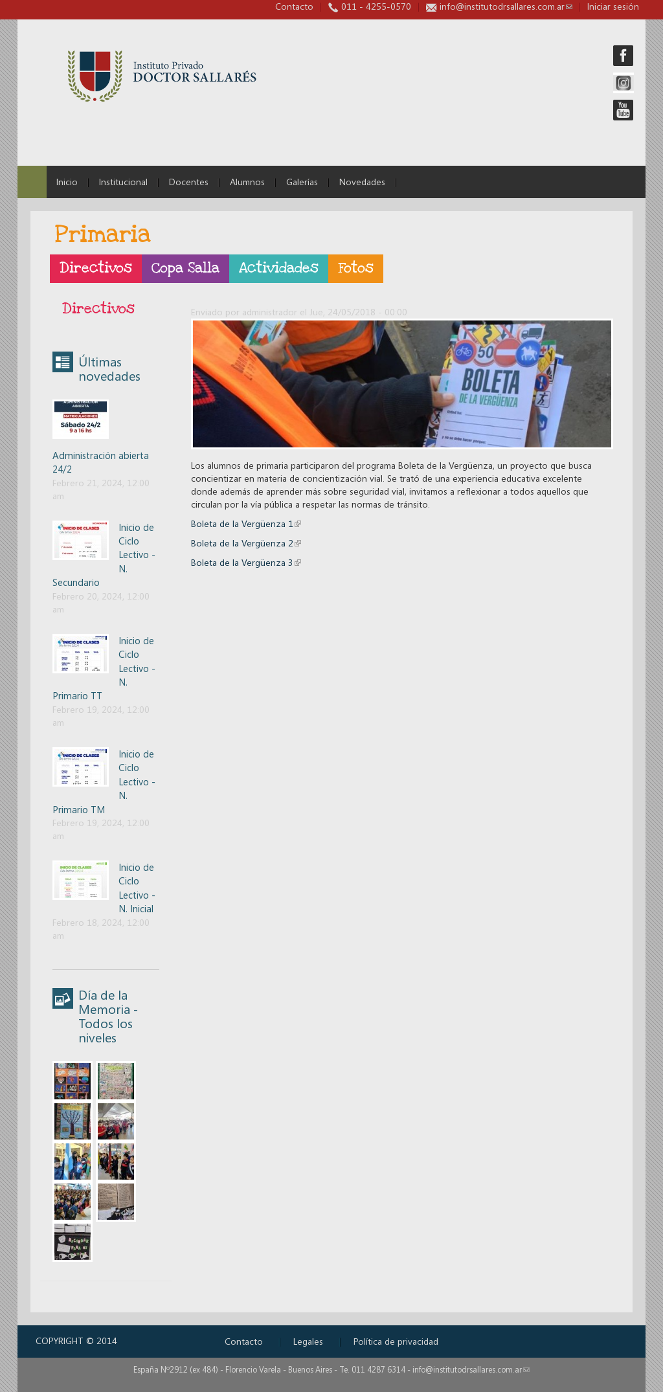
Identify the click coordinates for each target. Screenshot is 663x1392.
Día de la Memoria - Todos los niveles (108, 1016)
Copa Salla (185, 268)
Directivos (96, 268)
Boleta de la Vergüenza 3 (246, 562)
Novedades (362, 181)
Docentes (188, 181)
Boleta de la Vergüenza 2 (246, 543)
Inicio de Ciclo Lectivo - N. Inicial (136, 887)
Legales (308, 1341)
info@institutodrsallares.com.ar (506, 6)
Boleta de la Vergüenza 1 (246, 523)
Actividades (279, 268)
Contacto (294, 6)
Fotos (356, 268)
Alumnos (247, 181)
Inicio (67, 181)
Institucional (123, 181)
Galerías (302, 181)
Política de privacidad (396, 1341)
